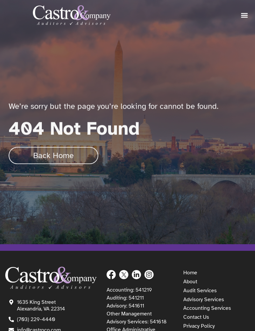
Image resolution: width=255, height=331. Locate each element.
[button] (244, 15)
